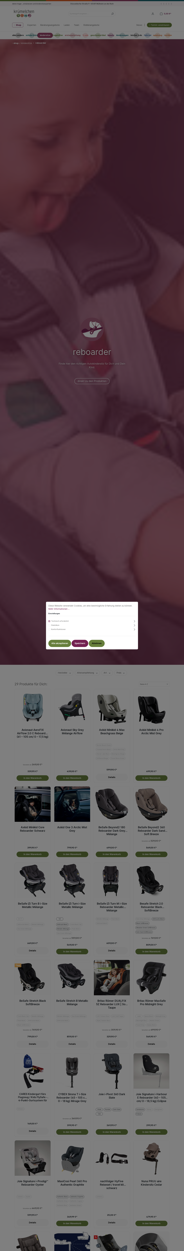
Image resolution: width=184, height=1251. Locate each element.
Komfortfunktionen (58, 629)
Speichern (80, 643)
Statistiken (55, 625)
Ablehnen (97, 643)
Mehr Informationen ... (58, 609)
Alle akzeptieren (59, 643)
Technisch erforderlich (60, 621)
